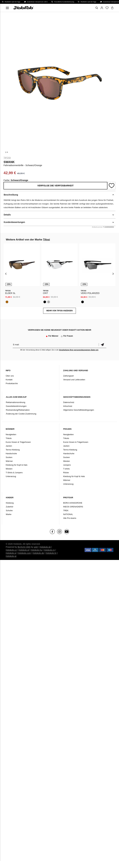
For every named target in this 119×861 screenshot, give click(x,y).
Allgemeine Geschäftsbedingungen (78, 410)
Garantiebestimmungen (16, 406)
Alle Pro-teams (69, 518)
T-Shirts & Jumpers (14, 472)
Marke (8, 514)
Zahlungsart (68, 376)
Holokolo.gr (11, 556)
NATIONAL (68, 514)
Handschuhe (11, 453)
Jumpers (67, 465)
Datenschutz (68, 402)
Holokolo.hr (51, 553)
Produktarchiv (12, 383)
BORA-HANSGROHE (72, 503)
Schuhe (9, 510)
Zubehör (9, 507)
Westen (9, 469)
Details (7, 214)
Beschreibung (11, 195)
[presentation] (6, 273)
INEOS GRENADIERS (73, 507)
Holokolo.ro (49, 550)
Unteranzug (11, 476)
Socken (9, 457)
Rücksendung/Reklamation (18, 410)
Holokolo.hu (36, 550)
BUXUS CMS (24, 547)
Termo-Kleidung (13, 450)
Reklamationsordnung (15, 402)
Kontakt (9, 379)
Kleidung (10, 503)
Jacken (9, 446)
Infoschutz (67, 406)
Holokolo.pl (24, 550)
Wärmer (9, 461)
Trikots (9, 438)
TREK (66, 510)
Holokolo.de (38, 553)
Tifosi (7, 157)
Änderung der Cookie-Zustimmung (21, 414)
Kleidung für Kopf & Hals (16, 465)
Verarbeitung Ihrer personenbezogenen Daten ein (78, 350)
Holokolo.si (11, 553)
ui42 (36, 547)
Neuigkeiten (11, 434)
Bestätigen (102, 344)
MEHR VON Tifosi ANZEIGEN (59, 311)
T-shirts (66, 469)
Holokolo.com (24, 553)
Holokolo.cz (11, 550)
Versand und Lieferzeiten (74, 379)
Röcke (66, 472)
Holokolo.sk (45, 547)
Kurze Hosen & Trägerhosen (18, 442)
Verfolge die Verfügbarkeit (55, 185)
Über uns (10, 376)
